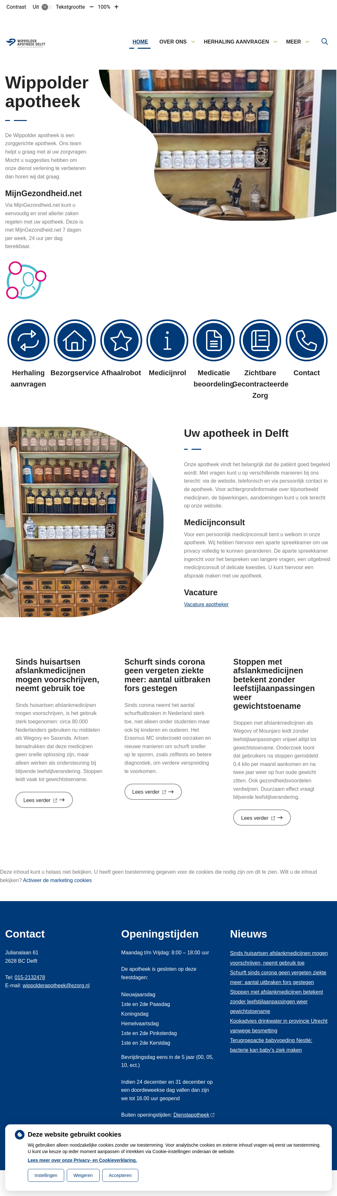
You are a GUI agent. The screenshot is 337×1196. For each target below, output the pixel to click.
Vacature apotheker (206, 604)
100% (104, 7)
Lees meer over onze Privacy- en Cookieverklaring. (82, 1160)
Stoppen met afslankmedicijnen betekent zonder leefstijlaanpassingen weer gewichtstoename (276, 1001)
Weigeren (83, 1175)
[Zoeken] (325, 42)
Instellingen (46, 1175)
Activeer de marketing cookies (57, 880)
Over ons (172, 42)
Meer (293, 42)
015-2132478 (30, 977)
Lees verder (48, 802)
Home (140, 42)
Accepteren (120, 1175)
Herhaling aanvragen (236, 42)
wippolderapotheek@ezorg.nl (56, 985)
